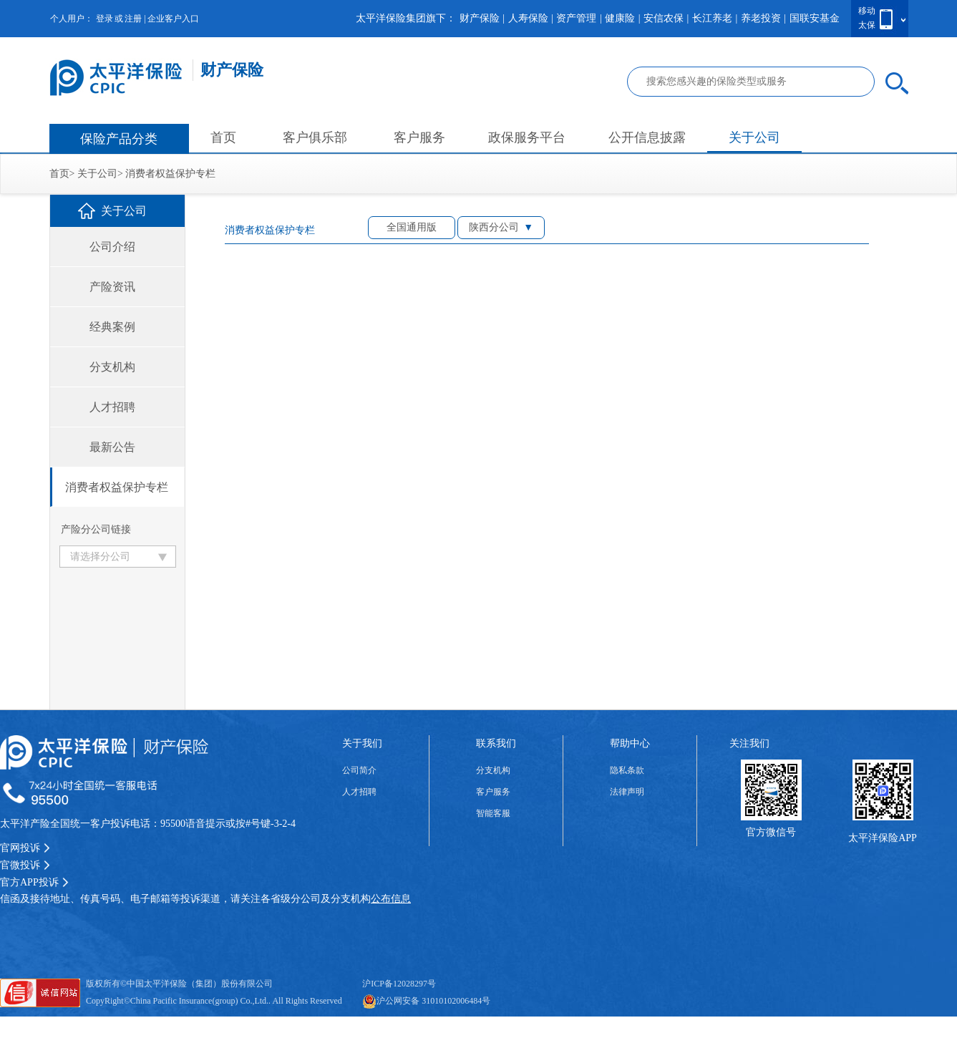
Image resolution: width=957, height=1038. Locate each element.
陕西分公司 (494, 227)
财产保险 (480, 18)
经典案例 (112, 327)
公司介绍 (112, 247)
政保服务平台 (526, 137)
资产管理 (576, 18)
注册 (133, 19)
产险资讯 (112, 287)
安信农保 (663, 18)
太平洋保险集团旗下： (406, 18)
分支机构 (112, 367)
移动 (866, 11)
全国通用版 (412, 227)
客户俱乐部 (315, 137)
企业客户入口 (173, 19)
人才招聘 (112, 407)
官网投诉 (25, 848)
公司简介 (359, 770)
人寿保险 (528, 18)
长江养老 (712, 18)
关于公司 (754, 137)
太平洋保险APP (882, 838)
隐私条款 (627, 770)
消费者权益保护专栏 (170, 173)
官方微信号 (771, 832)
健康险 (620, 18)
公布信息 (391, 898)
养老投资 (761, 18)
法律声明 (627, 792)
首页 (223, 137)
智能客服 (493, 813)
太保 (866, 25)
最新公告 (112, 447)
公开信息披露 (647, 137)
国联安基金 (815, 18)
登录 (104, 19)
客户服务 (419, 137)
